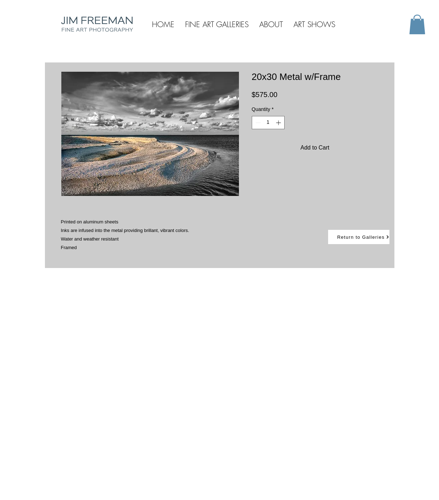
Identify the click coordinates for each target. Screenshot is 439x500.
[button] (417, 24)
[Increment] (279, 122)
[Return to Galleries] (358, 237)
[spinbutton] (268, 122)
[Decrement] (257, 122)
